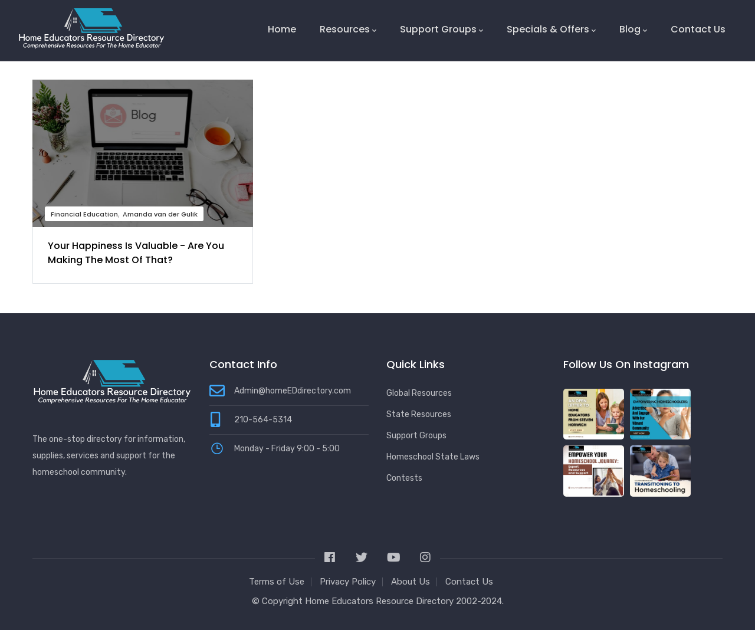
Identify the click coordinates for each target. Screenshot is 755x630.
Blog (633, 29)
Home (282, 29)
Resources (348, 29)
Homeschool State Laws (433, 457)
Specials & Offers (551, 29)
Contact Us (698, 29)
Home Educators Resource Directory (380, 601)
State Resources (418, 414)
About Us (410, 581)
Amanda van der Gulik (160, 214)
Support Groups (441, 29)
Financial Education (84, 214)
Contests (404, 478)
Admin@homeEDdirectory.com (292, 391)
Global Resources (419, 393)
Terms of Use (276, 581)
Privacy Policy (348, 581)
